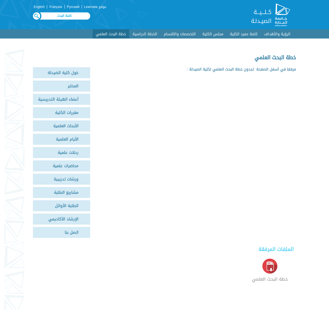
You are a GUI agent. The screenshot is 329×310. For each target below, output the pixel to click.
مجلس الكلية (212, 34)
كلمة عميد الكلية (243, 34)
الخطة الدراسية (144, 34)
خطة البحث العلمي (111, 34)
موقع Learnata (95, 7)
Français (55, 7)
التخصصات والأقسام (180, 34)
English (39, 7)
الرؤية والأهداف (277, 34)
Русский (73, 7)
